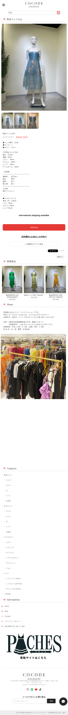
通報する (60, 257)
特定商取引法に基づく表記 (15, 626)
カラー (8, 485)
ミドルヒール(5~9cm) (14, 584)
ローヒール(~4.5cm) (13, 589)
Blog (6, 611)
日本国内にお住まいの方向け (34, 237)
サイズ (8, 480)
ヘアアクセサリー (12, 558)
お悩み (8, 501)
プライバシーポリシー (13, 621)
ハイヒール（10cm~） (14, 578)
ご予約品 (7, 594)
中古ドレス (8, 506)
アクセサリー (9, 537)
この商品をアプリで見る (34, 244)
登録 (51, 701)
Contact (8, 616)
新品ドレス (8, 475)
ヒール (6, 573)
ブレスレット (11, 563)
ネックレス (10, 553)
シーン (8, 496)
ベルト (8, 568)
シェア (61, 251)
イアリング (10, 547)
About (7, 606)
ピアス (8, 542)
